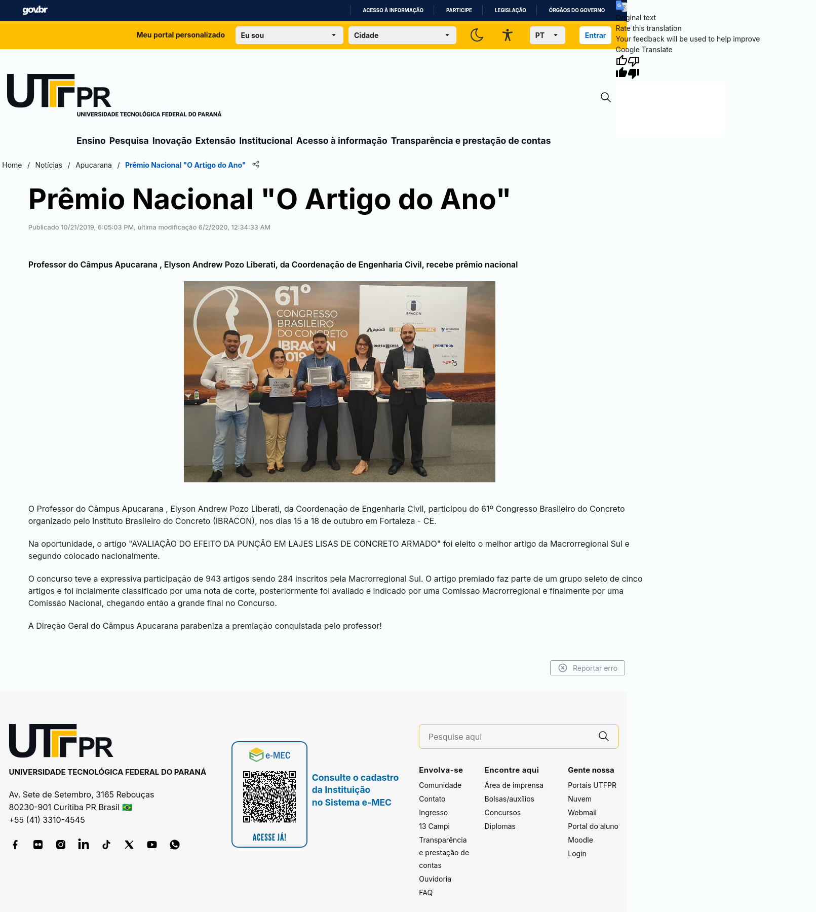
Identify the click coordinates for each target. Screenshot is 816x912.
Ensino (91, 140)
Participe (459, 10)
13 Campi (434, 826)
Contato (432, 798)
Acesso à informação (393, 10)
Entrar (595, 35)
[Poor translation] (634, 67)
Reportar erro (588, 668)
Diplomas (500, 826)
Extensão (216, 140)
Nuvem (580, 798)
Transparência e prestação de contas (471, 140)
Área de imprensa (514, 785)
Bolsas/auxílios (509, 798)
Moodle (580, 839)
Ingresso (433, 812)
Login (577, 853)
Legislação (510, 10)
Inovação (172, 140)
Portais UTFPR (592, 785)
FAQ (426, 892)
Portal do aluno (593, 826)
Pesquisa (129, 140)
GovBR (35, 10)
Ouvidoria (435, 879)
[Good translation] (621, 67)
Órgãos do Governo (577, 10)
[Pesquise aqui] (509, 737)
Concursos (503, 812)
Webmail (582, 812)
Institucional (266, 140)
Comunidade (440, 785)
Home (12, 165)
